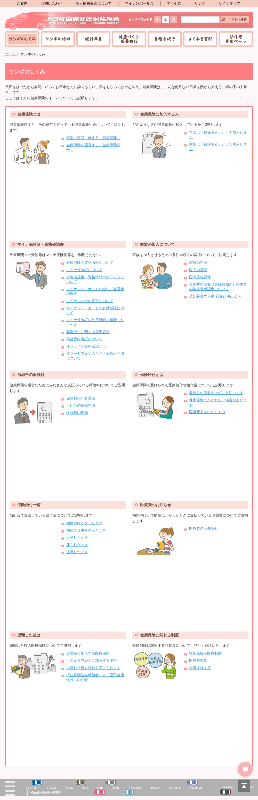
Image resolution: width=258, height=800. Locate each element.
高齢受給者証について (84, 339)
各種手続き (165, 39)
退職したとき (77, 552)
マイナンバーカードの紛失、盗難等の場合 (95, 291)
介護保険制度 (200, 668)
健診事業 (93, 39)
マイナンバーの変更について (89, 301)
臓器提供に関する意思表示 (88, 332)
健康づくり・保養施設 (129, 39)
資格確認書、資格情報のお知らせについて (95, 279)
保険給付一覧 (29, 505)
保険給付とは (151, 374)
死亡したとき (77, 545)
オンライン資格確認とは (86, 346)
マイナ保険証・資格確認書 (40, 244)
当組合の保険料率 (80, 405)
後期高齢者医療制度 (205, 653)
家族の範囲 (198, 263)
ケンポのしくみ (22, 39)
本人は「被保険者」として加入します (218, 134)
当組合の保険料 (30, 374)
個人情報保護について (94, 3)
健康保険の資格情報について (89, 263)
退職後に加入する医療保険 (88, 653)
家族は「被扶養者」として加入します (218, 146)
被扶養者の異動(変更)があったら (215, 296)
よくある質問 (200, 39)
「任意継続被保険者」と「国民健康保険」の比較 (95, 677)
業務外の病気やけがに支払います (216, 393)
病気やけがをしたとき (84, 523)
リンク (200, 3)
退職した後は (29, 635)
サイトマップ (229, 3)
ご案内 (22, 3)
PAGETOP (243, 785)
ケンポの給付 (58, 39)
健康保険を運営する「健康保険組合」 (93, 147)
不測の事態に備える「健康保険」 (93, 138)
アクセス (174, 3)
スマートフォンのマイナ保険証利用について (95, 356)
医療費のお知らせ (155, 505)
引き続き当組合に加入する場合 (91, 661)
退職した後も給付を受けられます (93, 668)
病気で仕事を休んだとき (86, 530)
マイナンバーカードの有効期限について (95, 310)
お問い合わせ (51, 3)
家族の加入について (157, 244)
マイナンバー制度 (139, 3)
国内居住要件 (200, 277)
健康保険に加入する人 (159, 114)
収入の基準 (198, 270)
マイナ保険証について (84, 270)
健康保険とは (29, 114)
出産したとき (77, 538)
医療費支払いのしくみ (207, 412)
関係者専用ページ (236, 39)
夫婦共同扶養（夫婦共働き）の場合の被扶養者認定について (218, 286)
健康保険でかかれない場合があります (218, 402)
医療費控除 (198, 661)
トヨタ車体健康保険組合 (62, 21)
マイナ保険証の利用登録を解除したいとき (95, 322)
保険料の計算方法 (80, 398)
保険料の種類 (77, 413)
